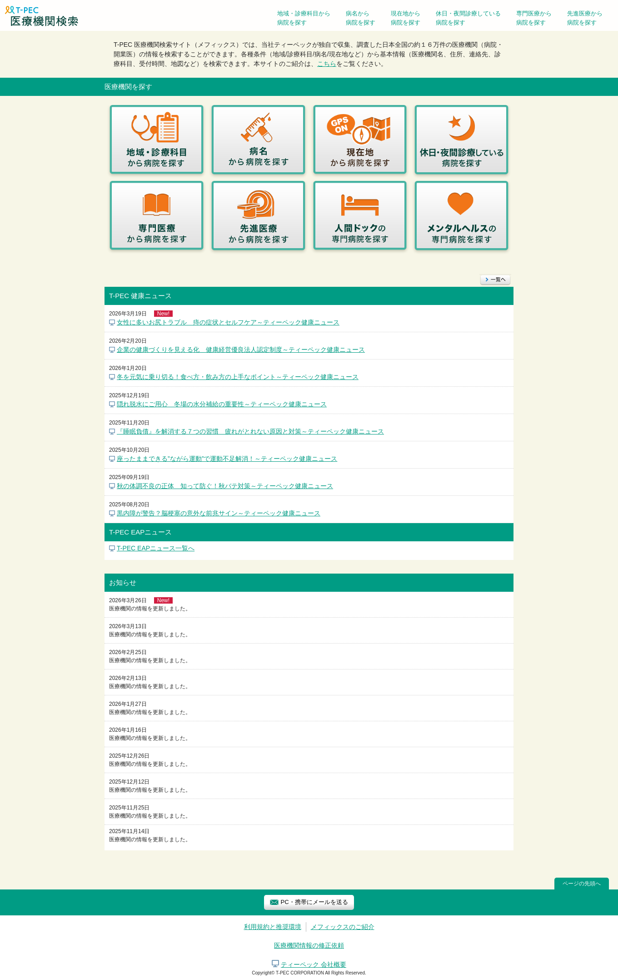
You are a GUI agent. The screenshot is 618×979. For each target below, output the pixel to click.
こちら (326, 63)
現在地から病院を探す (405, 18)
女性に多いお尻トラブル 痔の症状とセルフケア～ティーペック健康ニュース (228, 322)
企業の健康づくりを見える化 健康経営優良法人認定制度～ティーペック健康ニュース (241, 349)
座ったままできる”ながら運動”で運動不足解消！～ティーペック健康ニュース (227, 458)
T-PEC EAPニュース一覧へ (155, 548)
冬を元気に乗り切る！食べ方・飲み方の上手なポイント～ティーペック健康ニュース (238, 376)
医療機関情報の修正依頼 (309, 945)
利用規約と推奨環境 (272, 926)
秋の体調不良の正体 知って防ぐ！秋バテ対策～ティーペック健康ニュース (225, 486)
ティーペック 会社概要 (313, 964)
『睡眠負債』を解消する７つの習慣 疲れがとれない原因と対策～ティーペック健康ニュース (250, 431)
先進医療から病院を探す (585, 18)
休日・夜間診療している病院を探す (468, 18)
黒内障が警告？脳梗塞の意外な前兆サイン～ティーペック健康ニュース (218, 513)
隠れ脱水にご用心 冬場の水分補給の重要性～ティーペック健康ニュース (222, 404)
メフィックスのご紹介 (342, 926)
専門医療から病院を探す (534, 18)
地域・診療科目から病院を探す (303, 18)
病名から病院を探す (360, 18)
